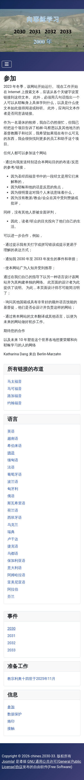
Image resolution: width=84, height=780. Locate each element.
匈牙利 (12, 489)
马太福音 (14, 381)
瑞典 (11, 532)
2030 (11, 628)
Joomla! (8, 761)
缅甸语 (12, 460)
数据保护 (14, 714)
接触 (11, 728)
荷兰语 (12, 510)
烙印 (11, 721)
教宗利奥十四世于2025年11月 (31, 679)
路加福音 (14, 396)
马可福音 (14, 389)
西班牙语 (14, 517)
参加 (11, 707)
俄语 (11, 496)
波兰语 (12, 481)
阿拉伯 (12, 589)
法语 (11, 467)
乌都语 (12, 553)
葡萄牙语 (14, 474)
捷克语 (12, 546)
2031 (11, 636)
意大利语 (14, 568)
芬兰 (11, 596)
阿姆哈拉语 (16, 575)
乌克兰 (12, 525)
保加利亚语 (16, 560)
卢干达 (12, 539)
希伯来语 (14, 446)
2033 (11, 650)
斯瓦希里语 (16, 503)
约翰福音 (14, 403)
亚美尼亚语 (16, 582)
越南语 (12, 438)
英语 (11, 431)
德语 (11, 453)
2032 (11, 643)
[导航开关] (7, 64)
